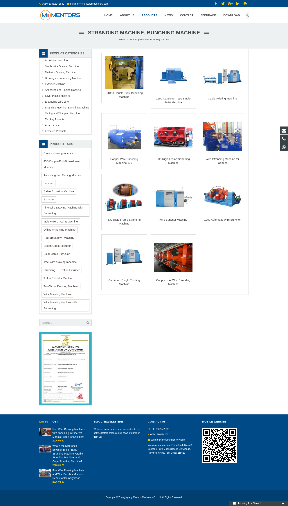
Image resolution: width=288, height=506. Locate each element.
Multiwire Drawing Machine (60, 72)
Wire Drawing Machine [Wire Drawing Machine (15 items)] (57, 294)
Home (122, 39)
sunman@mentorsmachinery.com (89, 3)
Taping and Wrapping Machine (62, 113)
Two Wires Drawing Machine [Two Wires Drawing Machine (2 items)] (61, 286)
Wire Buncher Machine (173, 219)
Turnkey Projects (54, 119)
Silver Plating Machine (58, 95)
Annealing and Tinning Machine (63, 89)
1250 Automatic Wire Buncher (222, 219)
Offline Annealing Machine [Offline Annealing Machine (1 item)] (59, 229)
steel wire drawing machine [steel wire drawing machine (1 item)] (60, 261)
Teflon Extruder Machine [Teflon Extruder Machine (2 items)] (58, 278)
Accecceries (52, 125)
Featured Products (55, 131)
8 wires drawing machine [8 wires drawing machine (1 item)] (59, 153)
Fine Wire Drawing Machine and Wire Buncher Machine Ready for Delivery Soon (68, 474)
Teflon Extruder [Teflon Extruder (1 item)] (70, 270)
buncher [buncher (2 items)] (48, 183)
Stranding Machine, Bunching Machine (67, 107)
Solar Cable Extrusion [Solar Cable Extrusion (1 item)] (57, 253)
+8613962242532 (160, 429)
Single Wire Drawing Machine (62, 66)
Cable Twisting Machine (222, 98)
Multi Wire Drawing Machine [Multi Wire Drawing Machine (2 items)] (61, 221)
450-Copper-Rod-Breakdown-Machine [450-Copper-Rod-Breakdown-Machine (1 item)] (62, 164)
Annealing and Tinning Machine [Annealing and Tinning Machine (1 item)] (63, 175)
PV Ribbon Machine (56, 60)
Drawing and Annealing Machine (63, 78)
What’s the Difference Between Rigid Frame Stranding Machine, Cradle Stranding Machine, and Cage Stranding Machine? (67, 453)
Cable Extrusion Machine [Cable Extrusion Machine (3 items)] (59, 191)
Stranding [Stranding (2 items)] (49, 270)
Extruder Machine (55, 84)
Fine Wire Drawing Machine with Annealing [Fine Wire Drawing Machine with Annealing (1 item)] (63, 210)
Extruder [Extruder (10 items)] (49, 199)
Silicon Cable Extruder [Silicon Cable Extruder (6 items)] (57, 245)
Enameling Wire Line (57, 101)
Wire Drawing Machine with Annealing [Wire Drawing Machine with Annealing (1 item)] (60, 305)
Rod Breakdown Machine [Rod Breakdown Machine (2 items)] (59, 237)
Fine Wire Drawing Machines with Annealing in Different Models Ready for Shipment (68, 433)
